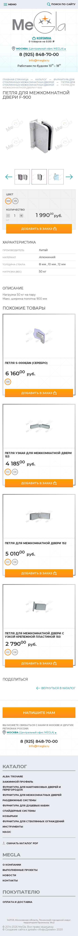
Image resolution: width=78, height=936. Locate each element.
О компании (12, 864)
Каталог (41, 79)
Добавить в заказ (36, 228)
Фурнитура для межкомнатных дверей (32, 795)
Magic (7, 831)
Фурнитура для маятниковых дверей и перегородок (32, 788)
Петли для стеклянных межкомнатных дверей (39, 83)
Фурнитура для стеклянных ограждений (33, 821)
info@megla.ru (39, 60)
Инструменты (13, 826)
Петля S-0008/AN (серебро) (26, 363)
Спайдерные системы (19, 810)
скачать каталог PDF (22, 843)
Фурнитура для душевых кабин (26, 805)
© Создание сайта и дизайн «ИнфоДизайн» (29, 929)
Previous (8, 176)
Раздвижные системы (19, 800)
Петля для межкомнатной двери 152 (35, 543)
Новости (9, 875)
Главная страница (16, 79)
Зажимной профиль (18, 781)
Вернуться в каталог (58, 688)
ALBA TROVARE (13, 776)
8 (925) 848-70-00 (39, 54)
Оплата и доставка (17, 902)
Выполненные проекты (20, 870)
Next (69, 176)
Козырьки (10, 816)
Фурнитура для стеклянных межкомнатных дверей (38, 80)
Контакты (10, 880)
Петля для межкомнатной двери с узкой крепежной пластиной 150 (34, 635)
